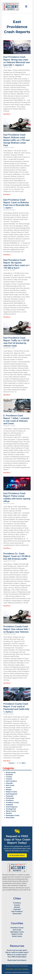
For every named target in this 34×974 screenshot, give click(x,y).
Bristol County (11, 772)
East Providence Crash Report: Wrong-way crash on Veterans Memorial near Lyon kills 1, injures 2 (16, 61)
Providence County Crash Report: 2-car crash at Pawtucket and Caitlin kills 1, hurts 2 (16, 708)
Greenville (9, 783)
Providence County (12, 802)
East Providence (11, 781)
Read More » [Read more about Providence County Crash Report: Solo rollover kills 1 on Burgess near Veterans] (7, 683)
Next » (24, 763)
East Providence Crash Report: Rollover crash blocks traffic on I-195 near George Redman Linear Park (16, 140)
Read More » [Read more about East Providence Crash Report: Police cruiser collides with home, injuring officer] (7, 548)
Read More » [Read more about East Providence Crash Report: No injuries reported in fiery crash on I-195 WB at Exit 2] (7, 317)
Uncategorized (11, 809)
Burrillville (9, 774)
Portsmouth (10, 798)
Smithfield (9, 805)
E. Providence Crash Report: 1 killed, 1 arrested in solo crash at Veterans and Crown (16, 419)
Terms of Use (17, 969)
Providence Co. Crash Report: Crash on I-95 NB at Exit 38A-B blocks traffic (16, 556)
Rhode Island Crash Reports (17, 960)
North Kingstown (11, 794)
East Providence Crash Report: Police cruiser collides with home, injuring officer (16, 497)
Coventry (9, 777)
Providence (10, 800)
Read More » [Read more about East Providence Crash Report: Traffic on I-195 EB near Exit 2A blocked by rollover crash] (7, 395)
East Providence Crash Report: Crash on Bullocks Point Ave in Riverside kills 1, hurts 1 (16, 204)
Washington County (12, 815)
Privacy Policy (9, 969)
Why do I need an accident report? (17, 952)
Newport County (11, 792)
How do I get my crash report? (17, 950)
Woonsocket (10, 817)
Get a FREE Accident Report (17, 957)
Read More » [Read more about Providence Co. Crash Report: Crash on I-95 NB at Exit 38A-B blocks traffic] (7, 606)
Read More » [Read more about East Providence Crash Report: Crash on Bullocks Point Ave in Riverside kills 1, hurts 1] (7, 255)
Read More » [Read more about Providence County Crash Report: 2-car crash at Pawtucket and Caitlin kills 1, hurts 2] (7, 761)
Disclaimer (25, 969)
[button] (26, 6)
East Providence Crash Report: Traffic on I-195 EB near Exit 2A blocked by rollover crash (16, 342)
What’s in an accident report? (17, 954)
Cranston (9, 779)
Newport (9, 789)
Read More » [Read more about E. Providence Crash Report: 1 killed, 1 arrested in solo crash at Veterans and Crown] (7, 472)
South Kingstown (12, 807)
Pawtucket (9, 796)
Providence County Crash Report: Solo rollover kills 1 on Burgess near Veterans (16, 629)
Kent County (10, 785)
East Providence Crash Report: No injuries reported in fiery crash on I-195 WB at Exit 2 (16, 264)
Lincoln (8, 787)
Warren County (11, 811)
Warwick (9, 813)
